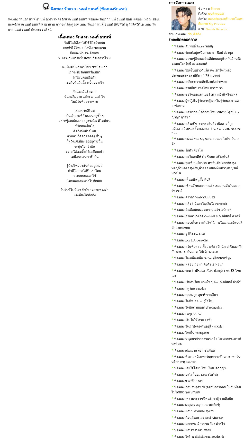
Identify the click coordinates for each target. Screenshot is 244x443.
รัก (190, 34)
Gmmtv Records (216, 29)
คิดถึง (197, 34)
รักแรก (215, 8)
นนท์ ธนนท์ (216, 14)
